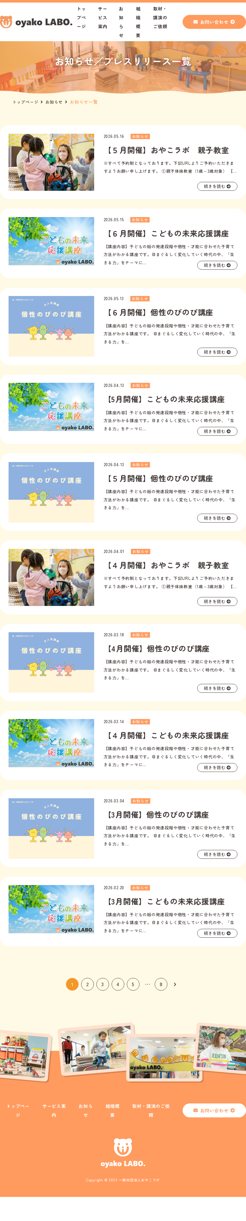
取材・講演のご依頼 (160, 17)
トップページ (81, 17)
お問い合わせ (214, 22)
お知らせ (56, 102)
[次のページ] (175, 1008)
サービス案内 (102, 17)
